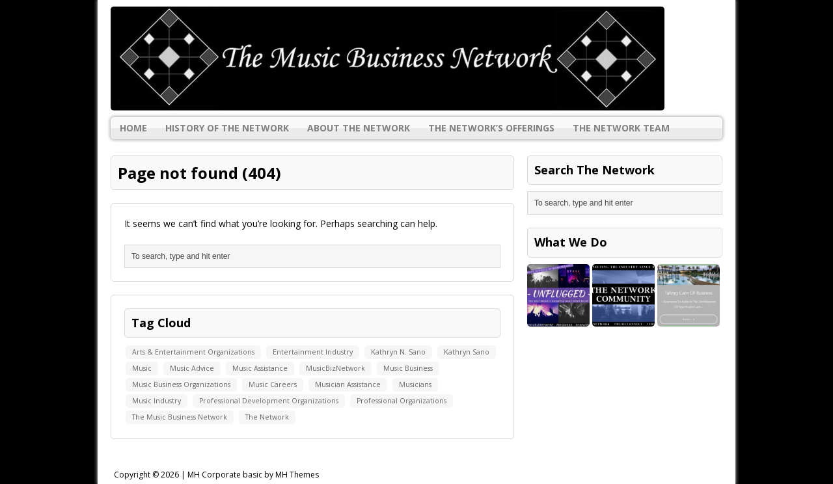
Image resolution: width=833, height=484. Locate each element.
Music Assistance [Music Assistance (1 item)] (260, 368)
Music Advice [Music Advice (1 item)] (192, 368)
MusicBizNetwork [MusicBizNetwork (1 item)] (335, 368)
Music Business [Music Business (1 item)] (408, 368)
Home (133, 128)
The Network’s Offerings (491, 128)
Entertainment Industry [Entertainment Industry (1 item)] (313, 351)
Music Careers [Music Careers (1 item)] (273, 384)
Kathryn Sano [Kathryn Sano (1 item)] (466, 351)
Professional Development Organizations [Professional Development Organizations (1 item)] (268, 400)
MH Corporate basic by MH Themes (253, 474)
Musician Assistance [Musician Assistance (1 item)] (348, 384)
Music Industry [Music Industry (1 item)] (156, 400)
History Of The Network (227, 128)
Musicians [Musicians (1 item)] (415, 384)
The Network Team (621, 128)
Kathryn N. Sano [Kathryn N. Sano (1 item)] (398, 351)
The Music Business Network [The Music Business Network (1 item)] (179, 417)
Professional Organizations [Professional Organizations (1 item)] (401, 400)
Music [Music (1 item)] (142, 368)
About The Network (358, 128)
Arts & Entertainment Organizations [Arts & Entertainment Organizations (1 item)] (193, 351)
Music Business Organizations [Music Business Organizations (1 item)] (181, 384)
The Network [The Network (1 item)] (267, 417)
